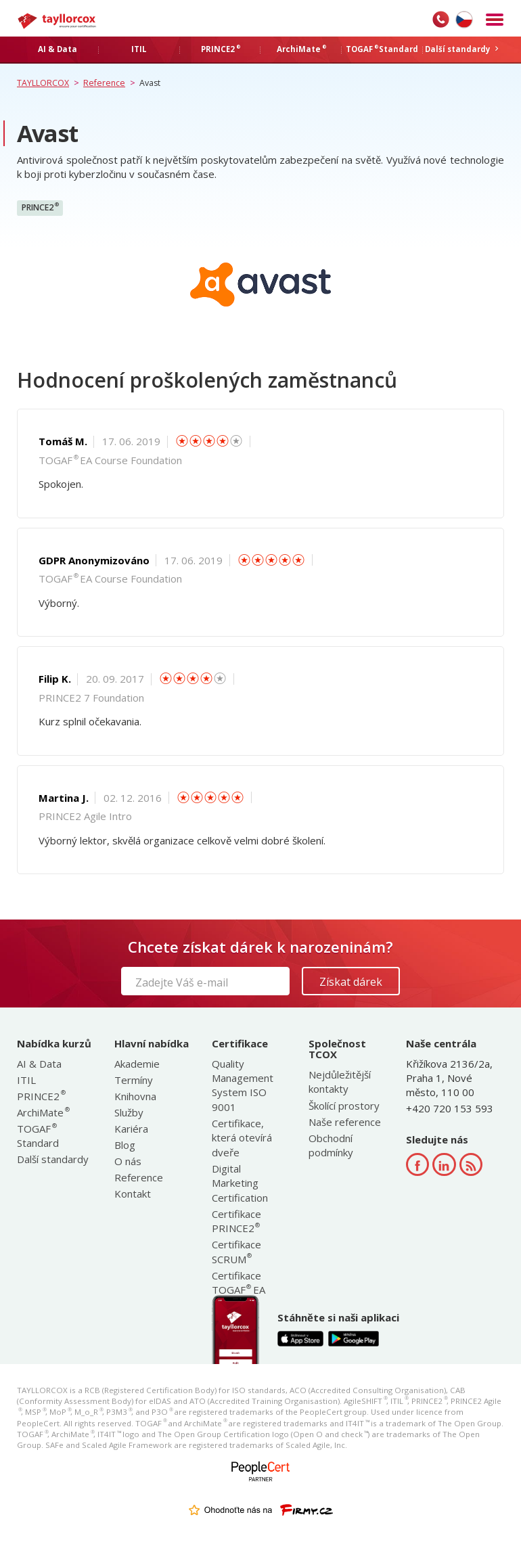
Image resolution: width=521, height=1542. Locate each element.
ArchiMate (42, 1112)
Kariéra (131, 1128)
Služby (128, 1112)
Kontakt (132, 1193)
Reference (138, 1177)
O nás (127, 1161)
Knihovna (135, 1096)
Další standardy (53, 1159)
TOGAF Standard (38, 1136)
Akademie (137, 1063)
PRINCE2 (40, 207)
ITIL (26, 1080)
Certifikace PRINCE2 (236, 1221)
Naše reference (345, 1122)
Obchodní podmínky (331, 1145)
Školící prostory (344, 1105)
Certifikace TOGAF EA (238, 1282)
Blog (124, 1145)
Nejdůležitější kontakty (340, 1081)
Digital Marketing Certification (240, 1183)
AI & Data (39, 1063)
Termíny (133, 1080)
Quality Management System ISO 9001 (242, 1085)
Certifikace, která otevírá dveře (242, 1137)
